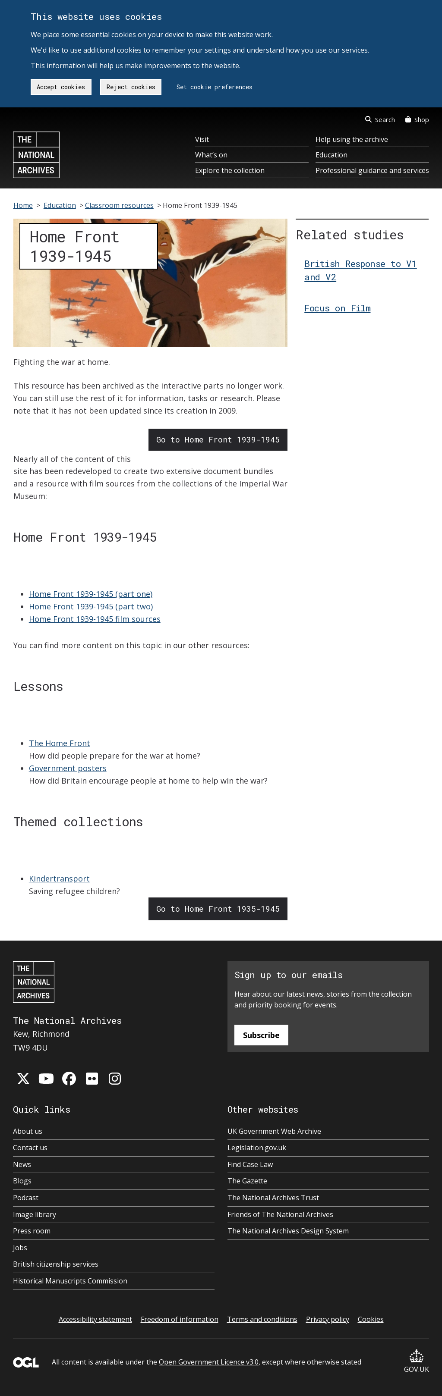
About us (27, 1131)
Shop (417, 119)
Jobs (20, 1247)
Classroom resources (119, 205)
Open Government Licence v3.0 (209, 1362)
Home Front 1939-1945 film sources (95, 619)
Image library (34, 1214)
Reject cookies (131, 87)
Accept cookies (61, 87)
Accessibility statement (95, 1319)
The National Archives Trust (273, 1197)
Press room (32, 1231)
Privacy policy (327, 1319)
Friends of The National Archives (280, 1214)
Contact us (30, 1147)
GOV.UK (416, 1361)
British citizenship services (55, 1264)
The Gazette (247, 1181)
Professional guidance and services (372, 170)
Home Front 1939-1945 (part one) (90, 594)
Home (23, 205)
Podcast (25, 1197)
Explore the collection (230, 170)
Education (331, 155)
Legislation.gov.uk (256, 1147)
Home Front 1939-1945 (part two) (91, 606)
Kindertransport (59, 878)
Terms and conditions (262, 1319)
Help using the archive (352, 139)
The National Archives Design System (288, 1231)
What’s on (211, 155)
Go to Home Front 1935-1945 (218, 908)
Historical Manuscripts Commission (70, 1281)
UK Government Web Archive (274, 1131)
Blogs (22, 1181)
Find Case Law (250, 1164)
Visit (202, 139)
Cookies (371, 1319)
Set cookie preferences (215, 87)
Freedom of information (179, 1319)
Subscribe (261, 1035)
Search (380, 119)
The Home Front (59, 743)
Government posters (68, 768)
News (22, 1164)
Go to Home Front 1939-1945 (218, 439)
